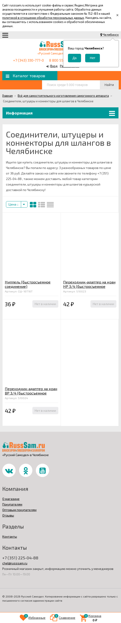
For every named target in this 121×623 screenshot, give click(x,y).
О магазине (11, 499)
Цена (13, 204)
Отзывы (8, 515)
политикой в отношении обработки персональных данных (43, 18)
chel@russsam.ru (14, 563)
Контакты (9, 536)
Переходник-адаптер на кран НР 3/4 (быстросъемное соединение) (89, 286)
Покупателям (12, 504)
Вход (54, 66)
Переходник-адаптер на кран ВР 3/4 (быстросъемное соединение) (31, 393)
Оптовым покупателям (19, 510)
